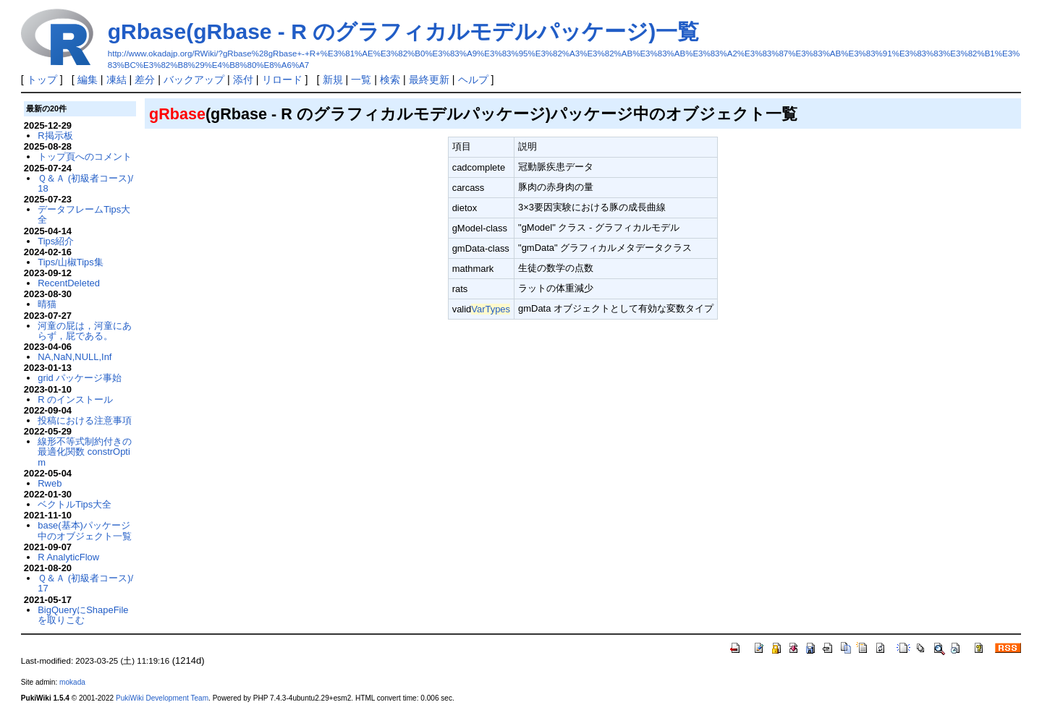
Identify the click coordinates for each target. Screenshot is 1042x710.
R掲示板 (55, 135)
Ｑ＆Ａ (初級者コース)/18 (85, 183)
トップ (42, 79)
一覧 (361, 79)
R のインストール (75, 399)
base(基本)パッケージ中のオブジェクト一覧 (85, 530)
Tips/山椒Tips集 (70, 262)
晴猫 (47, 304)
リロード (282, 79)
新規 (333, 79)
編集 (87, 79)
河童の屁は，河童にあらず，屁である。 (85, 330)
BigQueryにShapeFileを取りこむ (83, 614)
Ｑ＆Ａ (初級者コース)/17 (85, 583)
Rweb (50, 483)
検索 (390, 79)
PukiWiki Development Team (162, 698)
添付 (243, 79)
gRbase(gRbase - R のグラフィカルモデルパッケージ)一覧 (403, 31)
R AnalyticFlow (68, 557)
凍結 (116, 79)
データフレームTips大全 (84, 214)
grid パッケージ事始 (80, 377)
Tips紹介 (56, 241)
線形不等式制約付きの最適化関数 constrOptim (85, 452)
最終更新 (429, 79)
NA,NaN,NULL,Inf (74, 356)
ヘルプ (473, 79)
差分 (145, 79)
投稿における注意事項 (85, 420)
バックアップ (194, 79)
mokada (72, 682)
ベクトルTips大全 (74, 504)
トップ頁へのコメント (85, 156)
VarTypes (490, 309)
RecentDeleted (69, 283)
